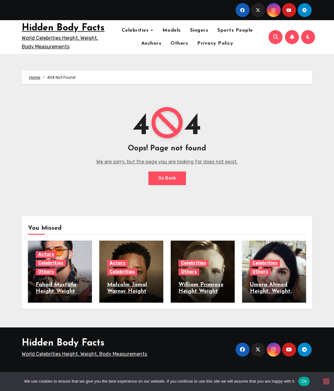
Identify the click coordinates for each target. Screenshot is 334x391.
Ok (304, 381)
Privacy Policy (215, 43)
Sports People (235, 30)
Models (171, 30)
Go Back (167, 178)
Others (179, 43)
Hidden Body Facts (63, 28)
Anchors (151, 43)
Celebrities (136, 30)
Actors (46, 254)
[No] (326, 381)
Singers (199, 30)
